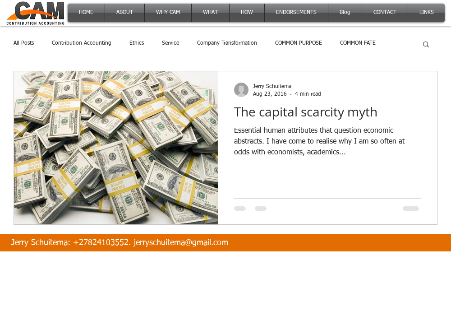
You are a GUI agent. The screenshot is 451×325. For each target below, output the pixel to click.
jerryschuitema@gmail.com (180, 243)
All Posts (24, 43)
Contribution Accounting (81, 43)
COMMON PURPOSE (298, 43)
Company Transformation (227, 43)
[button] (426, 45)
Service (170, 43)
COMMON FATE (358, 43)
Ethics (136, 43)
